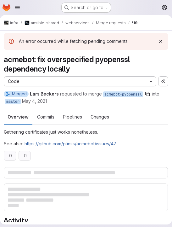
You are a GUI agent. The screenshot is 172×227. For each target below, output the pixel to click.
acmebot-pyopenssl (123, 94)
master (12, 101)
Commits (45, 116)
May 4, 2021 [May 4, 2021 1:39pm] (34, 101)
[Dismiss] (160, 41)
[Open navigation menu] (17, 8)
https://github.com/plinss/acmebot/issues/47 (70, 143)
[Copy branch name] (147, 94)
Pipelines (72, 116)
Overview (18, 116)
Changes (100, 116)
